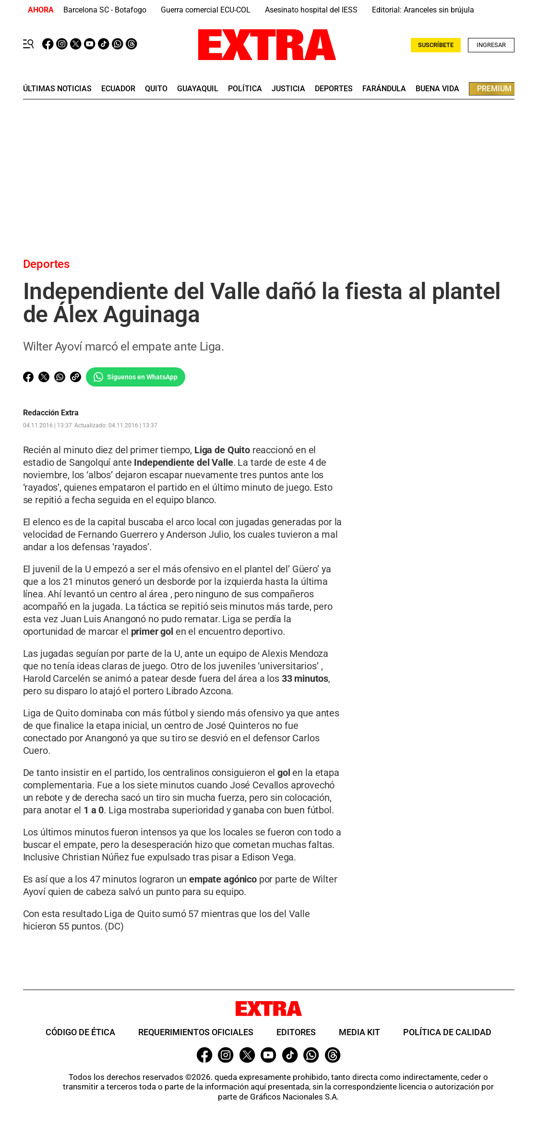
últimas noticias (57, 89)
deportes (334, 89)
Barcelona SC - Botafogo (104, 9)
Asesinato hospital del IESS (311, 9)
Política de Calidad (447, 1033)
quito (156, 89)
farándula (384, 89)
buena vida (437, 89)
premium (494, 88)
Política (245, 89)
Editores (296, 1033)
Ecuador (118, 89)
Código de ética (80, 1033)
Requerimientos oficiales (195, 1033)
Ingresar (491, 44)
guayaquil (197, 89)
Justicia (288, 89)
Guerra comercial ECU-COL (206, 9)
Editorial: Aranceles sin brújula (423, 9)
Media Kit (359, 1033)
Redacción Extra (51, 413)
